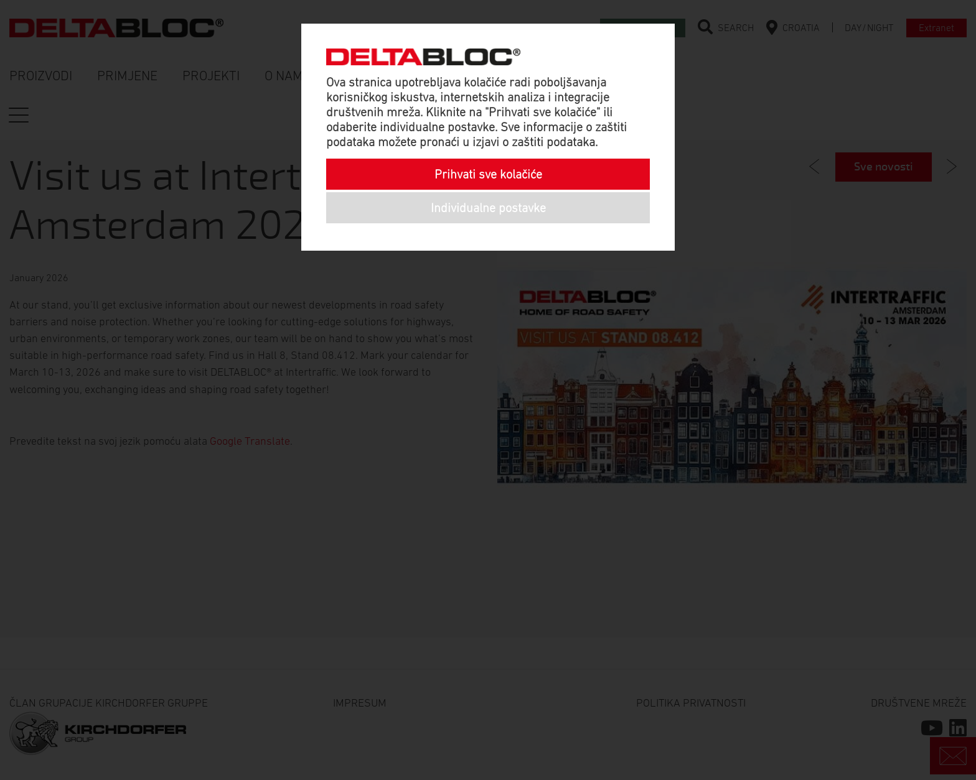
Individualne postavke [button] (488, 208)
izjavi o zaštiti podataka (533, 142)
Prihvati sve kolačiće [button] (488, 174)
